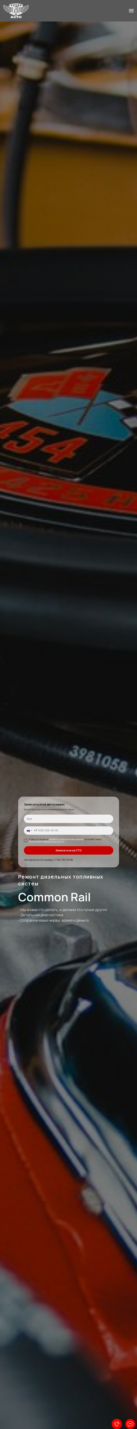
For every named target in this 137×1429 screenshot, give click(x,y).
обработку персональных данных (66, 839)
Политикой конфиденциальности (46, 841)
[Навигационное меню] (131, 10)
